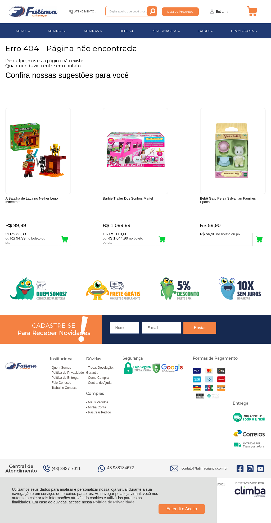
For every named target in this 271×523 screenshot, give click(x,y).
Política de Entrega (65, 378)
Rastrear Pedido (99, 413)
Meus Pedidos (98, 403)
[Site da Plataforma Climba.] (250, 490)
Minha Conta (97, 408)
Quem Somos (61, 368)
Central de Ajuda (100, 383)
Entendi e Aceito (181, 509)
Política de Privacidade (114, 502)
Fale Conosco (61, 383)
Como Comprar (99, 378)
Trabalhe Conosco (65, 388)
